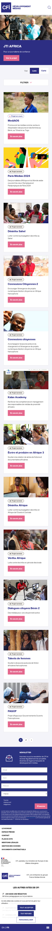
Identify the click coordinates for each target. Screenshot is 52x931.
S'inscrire (41, 806)
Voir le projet (11, 58)
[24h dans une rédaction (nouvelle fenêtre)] (26, 895)
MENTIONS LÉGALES (10, 842)
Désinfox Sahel (16, 231)
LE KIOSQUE (7, 828)
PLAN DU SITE (7, 839)
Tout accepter (26, 907)
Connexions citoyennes (21, 339)
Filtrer (24, 82)
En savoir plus (16, 136)
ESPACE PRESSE (8, 832)
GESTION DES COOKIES (11, 846)
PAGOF (12, 711)
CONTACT (5, 835)
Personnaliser (26, 920)
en (3, 927)
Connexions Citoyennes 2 (23, 284)
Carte (43, 70)
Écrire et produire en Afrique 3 (26, 452)
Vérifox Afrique (17, 558)
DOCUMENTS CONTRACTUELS (14, 849)
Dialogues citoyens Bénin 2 (24, 608)
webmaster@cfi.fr (30, 818)
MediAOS (13, 120)
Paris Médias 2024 (19, 176)
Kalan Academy (17, 397)
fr (8, 927)
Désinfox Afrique (18, 505)
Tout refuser (26, 914)
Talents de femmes (19, 658)
